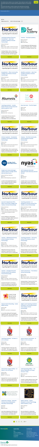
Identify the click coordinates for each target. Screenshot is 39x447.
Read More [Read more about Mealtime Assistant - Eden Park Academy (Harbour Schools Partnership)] (29, 89)
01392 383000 (29, 431)
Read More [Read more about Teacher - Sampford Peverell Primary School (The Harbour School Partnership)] (10, 288)
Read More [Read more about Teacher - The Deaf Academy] (29, 56)
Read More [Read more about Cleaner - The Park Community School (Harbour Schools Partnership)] (29, 154)
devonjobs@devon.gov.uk (31, 432)
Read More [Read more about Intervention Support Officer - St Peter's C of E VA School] (10, 385)
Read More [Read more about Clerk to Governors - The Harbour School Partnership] (29, 288)
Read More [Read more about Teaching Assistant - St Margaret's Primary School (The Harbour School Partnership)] (29, 222)
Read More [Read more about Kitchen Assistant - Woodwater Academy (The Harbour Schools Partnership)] (10, 154)
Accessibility (16, 435)
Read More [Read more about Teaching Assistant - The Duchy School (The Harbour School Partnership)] (29, 255)
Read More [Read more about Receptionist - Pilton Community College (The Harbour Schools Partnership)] (10, 89)
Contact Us (16, 436)
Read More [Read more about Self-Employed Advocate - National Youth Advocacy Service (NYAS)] (29, 186)
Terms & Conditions (17, 432)
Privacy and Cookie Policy (18, 433)
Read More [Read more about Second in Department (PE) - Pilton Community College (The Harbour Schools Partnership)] (10, 222)
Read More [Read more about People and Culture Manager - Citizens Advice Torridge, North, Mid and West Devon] (10, 186)
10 (24, 421)
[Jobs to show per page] (22, 21)
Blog (14, 431)
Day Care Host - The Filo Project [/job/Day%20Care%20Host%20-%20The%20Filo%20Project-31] (29, 105)
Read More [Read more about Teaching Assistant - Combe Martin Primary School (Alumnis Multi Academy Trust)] (10, 121)
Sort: (2, 21)
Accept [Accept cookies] (36, 2)
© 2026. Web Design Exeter (6, 445)
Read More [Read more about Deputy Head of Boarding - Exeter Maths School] (10, 323)
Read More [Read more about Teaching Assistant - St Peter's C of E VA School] (10, 353)
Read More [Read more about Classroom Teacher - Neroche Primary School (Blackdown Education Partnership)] (10, 417)
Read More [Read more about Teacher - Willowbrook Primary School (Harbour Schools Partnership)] (10, 255)
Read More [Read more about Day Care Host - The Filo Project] (29, 121)
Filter (2, 19)
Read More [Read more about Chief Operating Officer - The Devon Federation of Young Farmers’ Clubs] (29, 385)
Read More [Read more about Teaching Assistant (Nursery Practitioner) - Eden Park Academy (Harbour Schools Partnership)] (10, 56)
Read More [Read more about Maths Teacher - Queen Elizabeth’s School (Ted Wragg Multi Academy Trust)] (29, 417)
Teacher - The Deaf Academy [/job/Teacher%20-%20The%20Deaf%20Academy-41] (28, 37)
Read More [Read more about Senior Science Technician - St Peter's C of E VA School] (29, 353)
